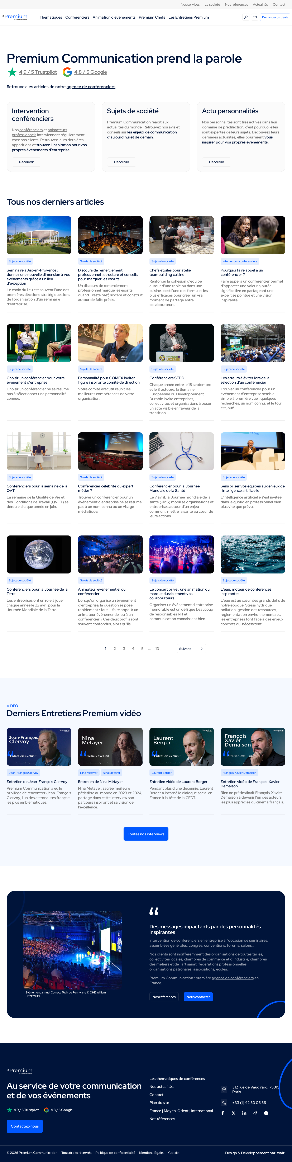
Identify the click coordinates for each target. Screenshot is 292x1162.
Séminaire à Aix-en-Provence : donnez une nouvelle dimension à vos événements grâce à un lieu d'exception (38, 277)
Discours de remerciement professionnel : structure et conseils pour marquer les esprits (108, 274)
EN (255, 17)
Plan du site (159, 1102)
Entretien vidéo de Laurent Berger (178, 781)
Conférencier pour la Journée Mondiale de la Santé (174, 488)
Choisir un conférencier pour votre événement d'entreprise (36, 380)
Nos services (190, 4)
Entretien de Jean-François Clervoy (37, 781)
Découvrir (26, 162)
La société (212, 4)
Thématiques (51, 17)
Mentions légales (151, 1153)
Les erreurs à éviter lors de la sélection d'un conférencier (245, 380)
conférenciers (31, 129)
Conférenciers (77, 17)
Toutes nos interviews (146, 834)
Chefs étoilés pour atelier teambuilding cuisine (170, 272)
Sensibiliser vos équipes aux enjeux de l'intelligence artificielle (253, 488)
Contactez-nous (25, 1126)
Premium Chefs (152, 17)
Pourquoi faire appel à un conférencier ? (242, 272)
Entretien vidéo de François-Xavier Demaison (250, 783)
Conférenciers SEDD (166, 377)
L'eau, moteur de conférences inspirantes (246, 591)
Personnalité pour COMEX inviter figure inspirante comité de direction (109, 380)
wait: (281, 1153)
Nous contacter (198, 997)
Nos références (236, 4)
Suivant (191, 649)
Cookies (174, 1153)
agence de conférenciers (91, 86)
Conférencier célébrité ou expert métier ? (105, 488)
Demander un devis (275, 17)
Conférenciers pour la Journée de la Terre (37, 591)
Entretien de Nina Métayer (100, 781)
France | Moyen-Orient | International (181, 1110)
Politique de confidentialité (115, 1153)
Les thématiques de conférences (177, 1078)
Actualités (260, 4)
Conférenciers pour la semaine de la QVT (37, 488)
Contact (279, 4)
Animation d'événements (114, 17)
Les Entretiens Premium (188, 17)
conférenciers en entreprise (199, 940)
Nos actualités (161, 1086)
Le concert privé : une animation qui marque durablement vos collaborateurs (179, 593)
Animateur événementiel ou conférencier (101, 591)
